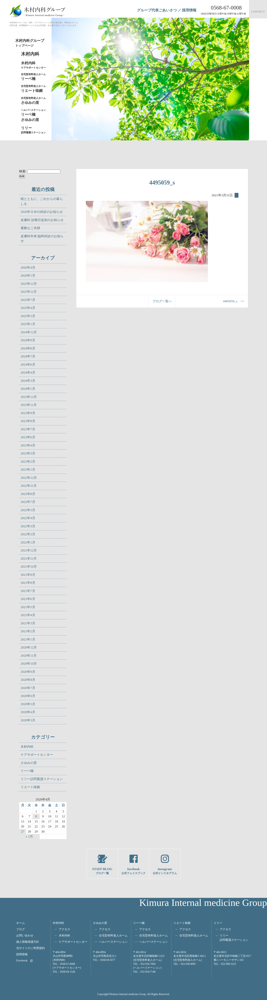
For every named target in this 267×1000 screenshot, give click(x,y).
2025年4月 (28, 308)
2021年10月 (29, 566)
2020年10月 (29, 663)
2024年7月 (28, 356)
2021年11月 (29, 558)
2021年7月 (28, 591)
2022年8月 (28, 494)
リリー (218, 922)
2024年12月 (29, 332)
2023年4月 (28, 445)
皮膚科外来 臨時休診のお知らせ (42, 238)
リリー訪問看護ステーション (42, 779)
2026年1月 (28, 275)
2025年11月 (29, 292)
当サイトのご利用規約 (30, 948)
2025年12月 (29, 284)
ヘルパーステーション (113, 941)
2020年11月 (29, 655)
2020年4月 (28, 712)
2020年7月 (28, 688)
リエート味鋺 (34, 88)
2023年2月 (28, 461)
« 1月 (29, 836)
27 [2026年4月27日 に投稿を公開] (22, 831)
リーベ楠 (34, 76)
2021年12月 (29, 550)
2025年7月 (28, 300)
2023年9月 (28, 413)
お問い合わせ (24, 935)
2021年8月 (28, 583)
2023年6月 (28, 437)
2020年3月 (28, 720)
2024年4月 (28, 372)
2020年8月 (28, 680)
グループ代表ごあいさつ (157, 10)
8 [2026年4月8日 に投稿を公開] (36, 816)
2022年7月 (28, 502)
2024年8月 (28, 348)
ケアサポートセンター (37, 755)
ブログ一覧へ (162, 301)
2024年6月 (28, 364)
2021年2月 (28, 631)
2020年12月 (29, 647)
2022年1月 (28, 542)
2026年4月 (28, 267)
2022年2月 (28, 534)
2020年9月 (28, 672)
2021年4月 (28, 615)
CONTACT (258, 11)
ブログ (20, 929)
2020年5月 (28, 704)
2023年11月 (29, 405)
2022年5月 (28, 510)
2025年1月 (28, 324)
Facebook (21, 960)
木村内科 (27, 747)
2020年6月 (28, 696)
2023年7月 (28, 429)
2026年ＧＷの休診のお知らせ (42, 212)
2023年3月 (28, 453)
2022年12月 (29, 478)
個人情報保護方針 (27, 941)
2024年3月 (28, 381)
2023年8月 (28, 421)
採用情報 (189, 10)
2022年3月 (28, 526)
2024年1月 (28, 389)
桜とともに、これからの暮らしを (42, 201)
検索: (23, 171)
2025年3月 (28, 316)
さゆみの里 (29, 763)
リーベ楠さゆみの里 (34, 115)
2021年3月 (28, 623)
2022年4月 (28, 518)
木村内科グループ (32, 43)
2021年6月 (28, 599)
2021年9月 (28, 575)
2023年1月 (28, 469)
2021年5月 (28, 607)
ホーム (20, 922)
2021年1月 (28, 639)
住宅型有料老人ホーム (113, 935)
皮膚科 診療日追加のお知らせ (42, 220)
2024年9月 (28, 340)
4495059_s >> (233, 301)
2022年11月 (29, 486)
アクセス (64, 929)
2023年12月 (29, 397)
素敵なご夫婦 (30, 228)
